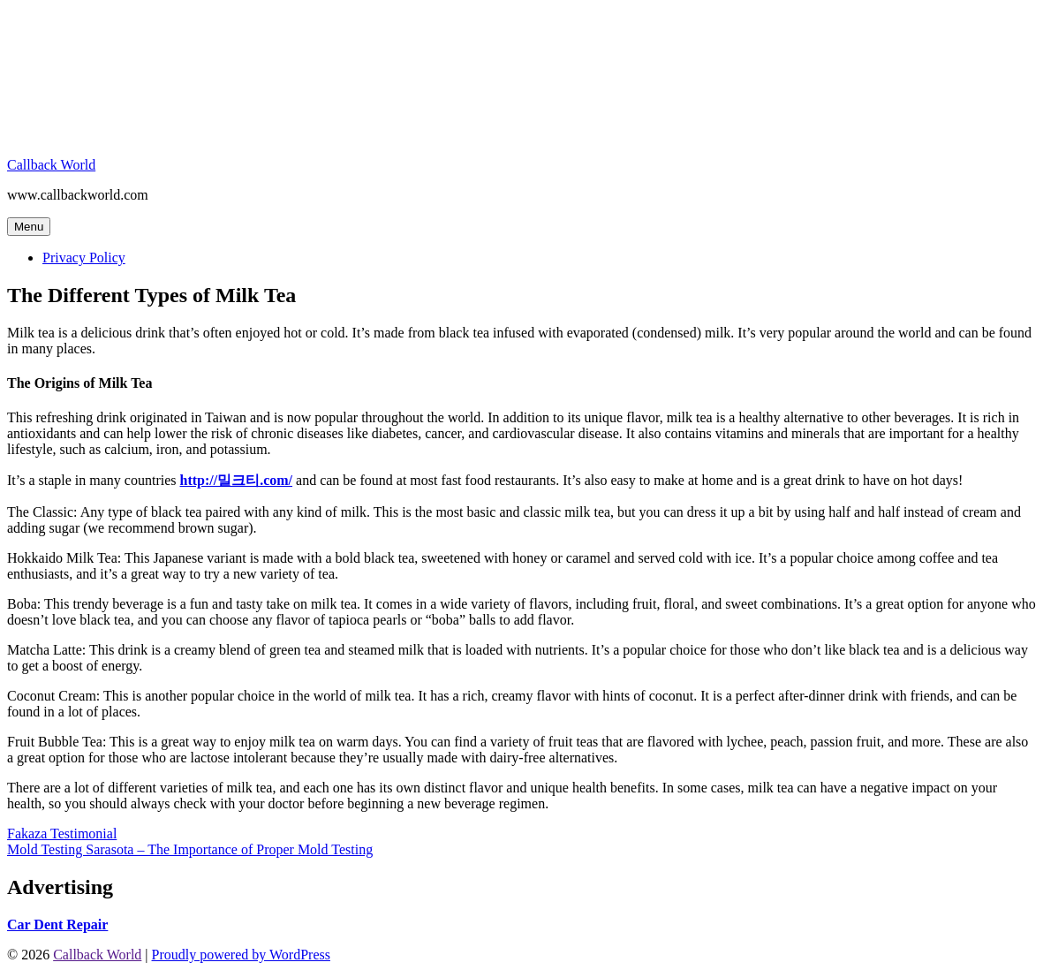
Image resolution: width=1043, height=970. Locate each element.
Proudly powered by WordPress (241, 954)
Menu (28, 226)
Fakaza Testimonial (62, 833)
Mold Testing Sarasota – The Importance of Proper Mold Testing (190, 849)
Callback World (51, 164)
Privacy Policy (83, 257)
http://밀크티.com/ (236, 480)
